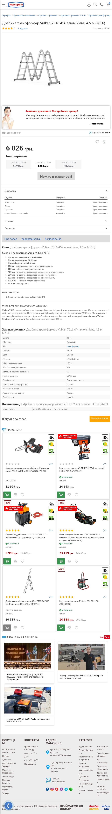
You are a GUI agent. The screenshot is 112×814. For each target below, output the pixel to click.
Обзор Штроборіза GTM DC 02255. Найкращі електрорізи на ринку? (81, 676)
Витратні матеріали (101, 787)
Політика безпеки (6, 781)
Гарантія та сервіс (7, 788)
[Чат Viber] (61, 789)
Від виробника (85, 746)
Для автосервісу (102, 761)
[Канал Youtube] (56, 789)
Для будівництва (84, 775)
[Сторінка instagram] (52, 789)
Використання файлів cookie (8, 751)
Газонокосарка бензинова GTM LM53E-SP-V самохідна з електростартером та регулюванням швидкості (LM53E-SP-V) (81, 537)
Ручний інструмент (84, 765)
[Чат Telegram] (66, 789)
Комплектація (53, 238)
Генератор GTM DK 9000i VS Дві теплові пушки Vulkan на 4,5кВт (28, 720)
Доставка (6, 759)
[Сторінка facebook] (47, 789)
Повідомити (97, 123)
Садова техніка (86, 769)
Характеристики (31, 238)
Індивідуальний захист (103, 754)
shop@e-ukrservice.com (58, 780)
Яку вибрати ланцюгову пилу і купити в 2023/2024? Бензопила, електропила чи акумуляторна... (25, 677)
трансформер (73, 346)
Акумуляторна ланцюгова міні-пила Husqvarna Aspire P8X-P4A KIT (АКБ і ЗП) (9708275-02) (27, 469)
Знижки (5, 793)
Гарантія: (99, 132)
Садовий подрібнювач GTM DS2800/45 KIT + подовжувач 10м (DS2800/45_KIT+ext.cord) (27, 536)
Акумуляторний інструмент (86, 758)
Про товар (10, 238)
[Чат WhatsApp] (70, 789)
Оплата (5, 756)
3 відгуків (23, 28)
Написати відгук (99, 418)
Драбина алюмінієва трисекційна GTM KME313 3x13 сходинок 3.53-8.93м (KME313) (27, 602)
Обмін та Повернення (8, 771)
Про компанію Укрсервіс (9, 765)
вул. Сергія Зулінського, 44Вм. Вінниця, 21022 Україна (61, 767)
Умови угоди (8, 776)
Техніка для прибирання (102, 774)
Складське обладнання (102, 767)
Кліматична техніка (102, 748)
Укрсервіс (6, 15)
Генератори (84, 780)
